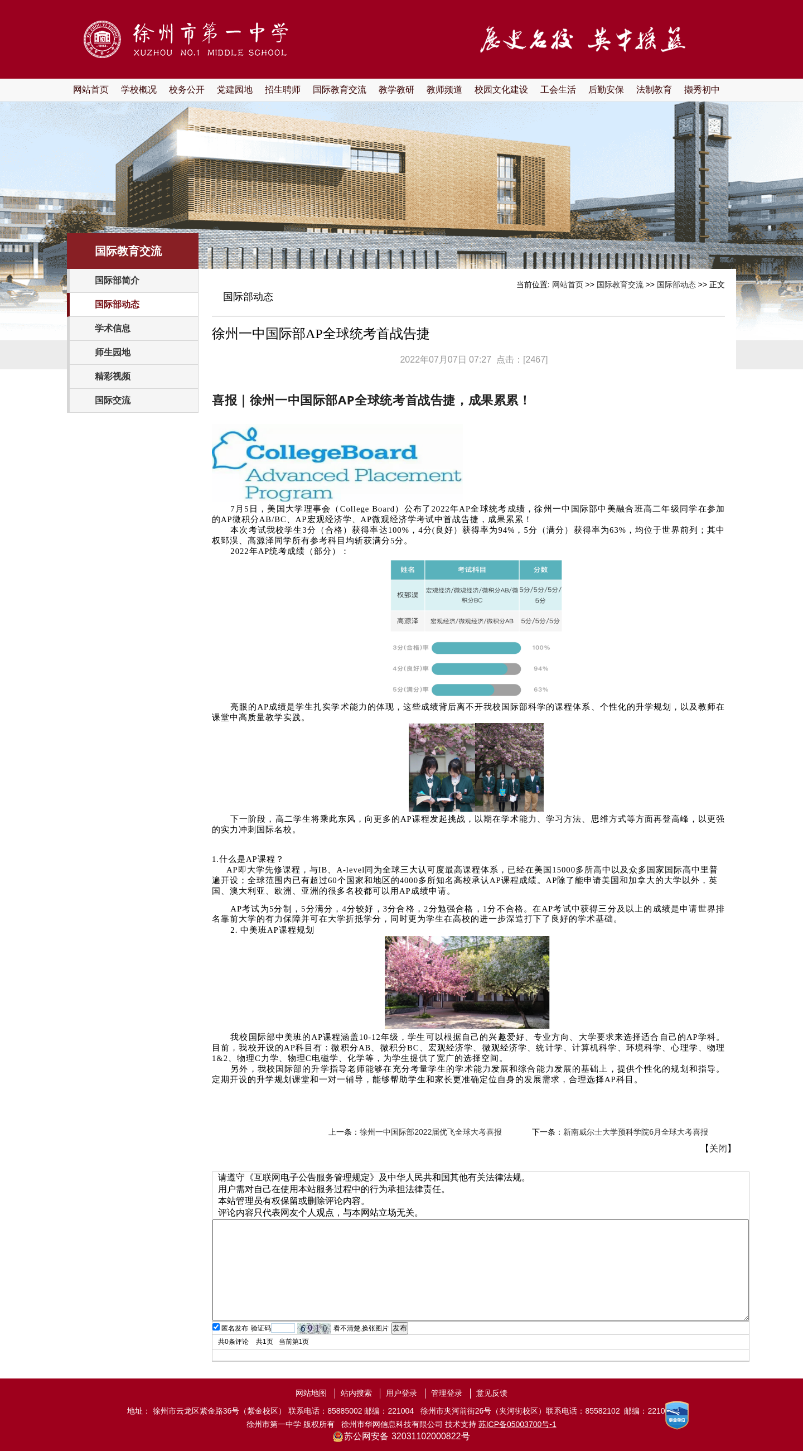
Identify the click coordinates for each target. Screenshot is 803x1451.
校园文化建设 (501, 89)
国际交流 (112, 400)
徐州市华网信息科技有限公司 (392, 1424)
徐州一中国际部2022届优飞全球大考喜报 (431, 1131)
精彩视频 (112, 376)
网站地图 (311, 1393)
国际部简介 (117, 280)
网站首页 (91, 89)
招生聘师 (283, 89)
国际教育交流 (339, 89)
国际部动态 (117, 304)
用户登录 (401, 1393)
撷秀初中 (702, 89)
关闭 (718, 1148)
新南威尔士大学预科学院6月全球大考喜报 (635, 1131)
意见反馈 (491, 1393)
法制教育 (654, 89)
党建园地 (235, 89)
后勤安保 (606, 89)
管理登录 (446, 1393)
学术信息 (112, 328)
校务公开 (187, 89)
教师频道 (444, 89)
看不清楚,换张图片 (361, 1328)
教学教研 (396, 89)
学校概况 (139, 89)
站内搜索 (356, 1393)
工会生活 (558, 89)
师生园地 (112, 352)
